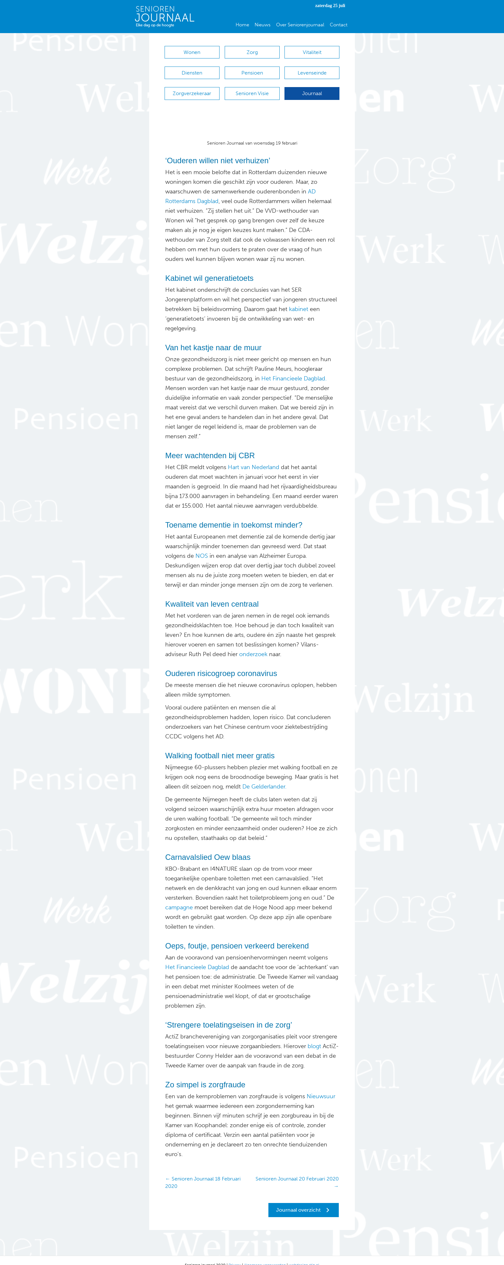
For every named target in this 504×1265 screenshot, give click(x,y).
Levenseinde (312, 70)
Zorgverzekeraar (192, 87)
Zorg (252, 52)
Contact (338, 25)
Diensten (192, 70)
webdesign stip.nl (304, 1255)
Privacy (235, 1255)
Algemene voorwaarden (265, 1255)
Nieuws (263, 25)
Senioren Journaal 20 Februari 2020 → (297, 1173)
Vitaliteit (312, 52)
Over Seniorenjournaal (300, 25)
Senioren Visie (252, 87)
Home (242, 25)
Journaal (312, 87)
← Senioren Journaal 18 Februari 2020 (203, 1173)
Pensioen (252, 70)
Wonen (192, 52)
